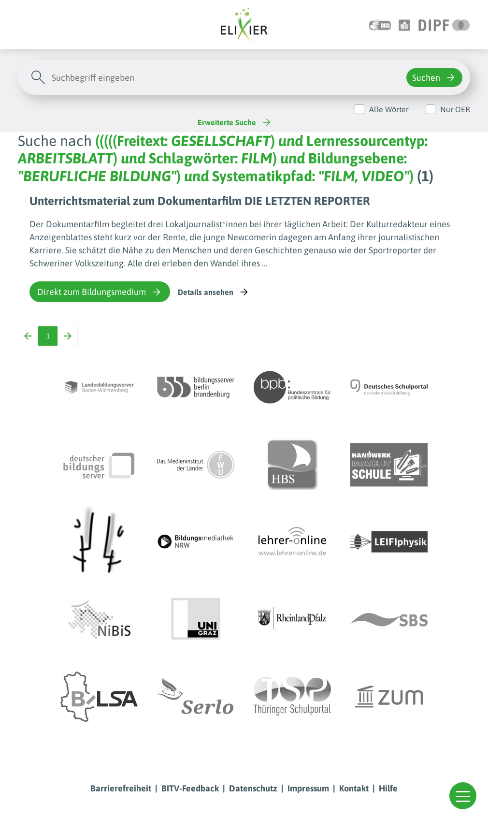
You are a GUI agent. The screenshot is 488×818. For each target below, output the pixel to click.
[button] (462, 795)
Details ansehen (214, 292)
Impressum (308, 788)
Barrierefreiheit (120, 788)
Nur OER (455, 109)
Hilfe (388, 788)
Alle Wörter (389, 109)
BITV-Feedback (190, 788)
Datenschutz (253, 788)
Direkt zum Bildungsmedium (99, 292)
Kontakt (354, 788)
